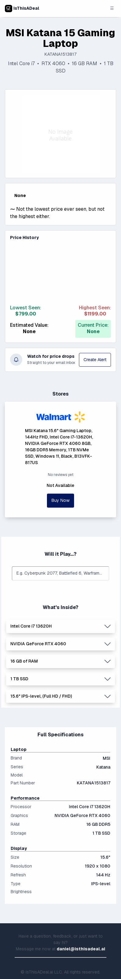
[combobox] (60, 573)
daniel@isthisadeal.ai (81, 949)
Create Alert (95, 359)
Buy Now (60, 500)
